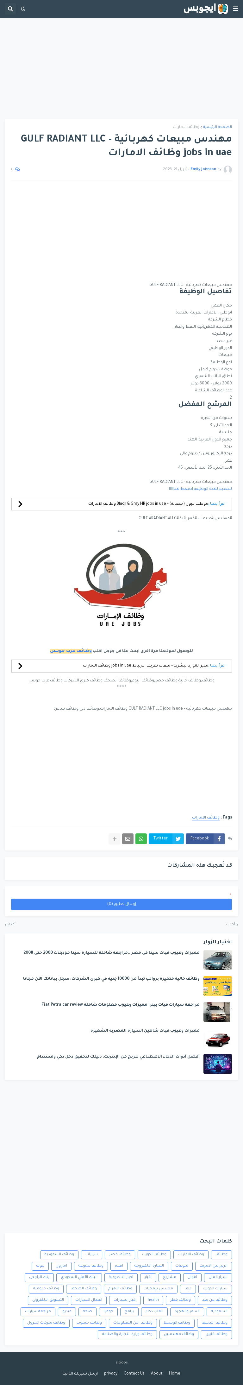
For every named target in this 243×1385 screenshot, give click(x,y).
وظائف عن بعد (214, 1300)
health (153, 1300)
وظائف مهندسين (179, 1334)
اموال (192, 1277)
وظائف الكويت (154, 1255)
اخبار (148, 1277)
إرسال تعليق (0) (121, 904)
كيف (187, 1289)
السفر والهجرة (187, 1312)
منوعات (181, 1266)
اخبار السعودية (121, 1277)
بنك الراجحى (39, 1277)
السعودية (219, 1312)
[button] (235, 9)
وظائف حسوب (89, 1323)
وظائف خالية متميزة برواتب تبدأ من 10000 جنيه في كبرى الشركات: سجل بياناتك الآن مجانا (111, 979)
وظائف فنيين (216, 1334)
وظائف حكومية (46, 1289)
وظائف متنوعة (90, 1266)
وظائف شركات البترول (46, 1323)
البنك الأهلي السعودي (79, 1277)
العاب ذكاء (154, 1312)
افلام (119, 1266)
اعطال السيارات (88, 1300)
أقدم (12, 925)
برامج (129, 1312)
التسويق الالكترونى (48, 1300)
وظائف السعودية (59, 1255)
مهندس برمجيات (158, 1289)
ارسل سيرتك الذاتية (80, 1374)
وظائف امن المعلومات (133, 1323)
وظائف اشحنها (214, 1323)
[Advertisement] (121, 68)
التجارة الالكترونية (149, 1266)
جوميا (108, 1312)
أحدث (230, 925)
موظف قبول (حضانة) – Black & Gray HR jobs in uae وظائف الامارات (148, 504)
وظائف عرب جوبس (71, 651)
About (157, 1374)
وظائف (221, 1255)
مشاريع (169, 1277)
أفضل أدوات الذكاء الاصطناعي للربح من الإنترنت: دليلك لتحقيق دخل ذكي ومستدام (118, 1057)
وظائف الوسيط (177, 1323)
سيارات (91, 1255)
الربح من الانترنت (213, 1266)
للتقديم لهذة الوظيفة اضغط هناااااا (200, 489)
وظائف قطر (180, 1300)
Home (174, 1374)
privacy (110, 1374)
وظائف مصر (120, 1255)
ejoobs (121, 1363)
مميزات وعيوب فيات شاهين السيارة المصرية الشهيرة (145, 1031)
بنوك (40, 1266)
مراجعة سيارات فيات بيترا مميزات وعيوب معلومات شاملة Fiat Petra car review (120, 1005)
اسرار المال (218, 1277)
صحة (87, 1312)
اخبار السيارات (125, 1300)
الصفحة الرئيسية (217, 127)
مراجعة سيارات (38, 1312)
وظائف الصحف (84, 1289)
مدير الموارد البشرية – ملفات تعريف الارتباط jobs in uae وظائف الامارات (145, 666)
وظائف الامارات (186, 127)
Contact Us (134, 1374)
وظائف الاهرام (120, 1289)
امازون (61, 1266)
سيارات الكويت (215, 1289)
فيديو (67, 1312)
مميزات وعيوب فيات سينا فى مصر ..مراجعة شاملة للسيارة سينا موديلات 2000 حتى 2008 (111, 953)
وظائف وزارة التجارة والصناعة (127, 1334)
